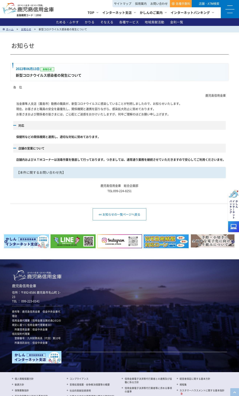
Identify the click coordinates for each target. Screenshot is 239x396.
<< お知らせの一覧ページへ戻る (119, 214)
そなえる (106, 22)
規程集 (183, 384)
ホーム (10, 29)
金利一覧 (176, 22)
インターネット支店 (117, 12)
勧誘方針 (19, 384)
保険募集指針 (22, 390)
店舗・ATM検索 (209, 3)
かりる (90, 22)
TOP (91, 12)
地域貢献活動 (154, 22)
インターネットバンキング (190, 12)
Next (233, 242)
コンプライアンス (79, 378)
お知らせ (26, 29)
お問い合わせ (159, 3)
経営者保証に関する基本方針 (195, 378)
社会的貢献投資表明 (80, 390)
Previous (6, 242)
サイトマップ (122, 3)
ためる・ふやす (67, 22)
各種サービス (129, 22)
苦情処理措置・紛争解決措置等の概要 (90, 384)
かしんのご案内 (151, 12)
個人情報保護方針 (24, 378)
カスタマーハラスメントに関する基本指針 (202, 390)
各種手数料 (183, 3)
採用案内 (141, 3)
